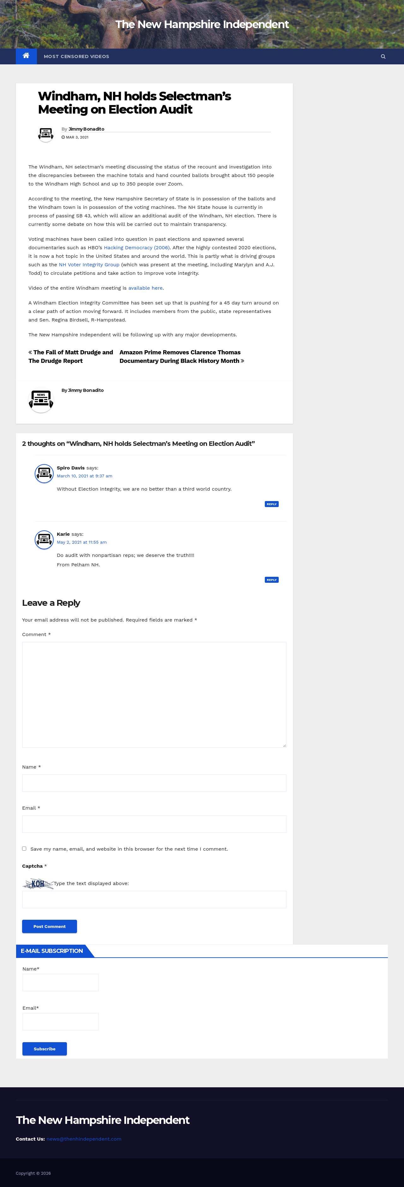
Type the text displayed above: (91, 883)
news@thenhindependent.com (84, 1139)
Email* (60, 1018)
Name (31, 767)
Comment (36, 634)
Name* (60, 978)
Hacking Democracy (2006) (136, 248)
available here (145, 288)
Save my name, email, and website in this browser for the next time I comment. (129, 849)
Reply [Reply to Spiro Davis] (271, 504)
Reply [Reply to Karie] (271, 580)
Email (31, 808)
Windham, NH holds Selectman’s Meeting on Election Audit (134, 103)
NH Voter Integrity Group (89, 265)
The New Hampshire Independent (202, 24)
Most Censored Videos (77, 56)
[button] (383, 56)
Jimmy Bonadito (86, 129)
